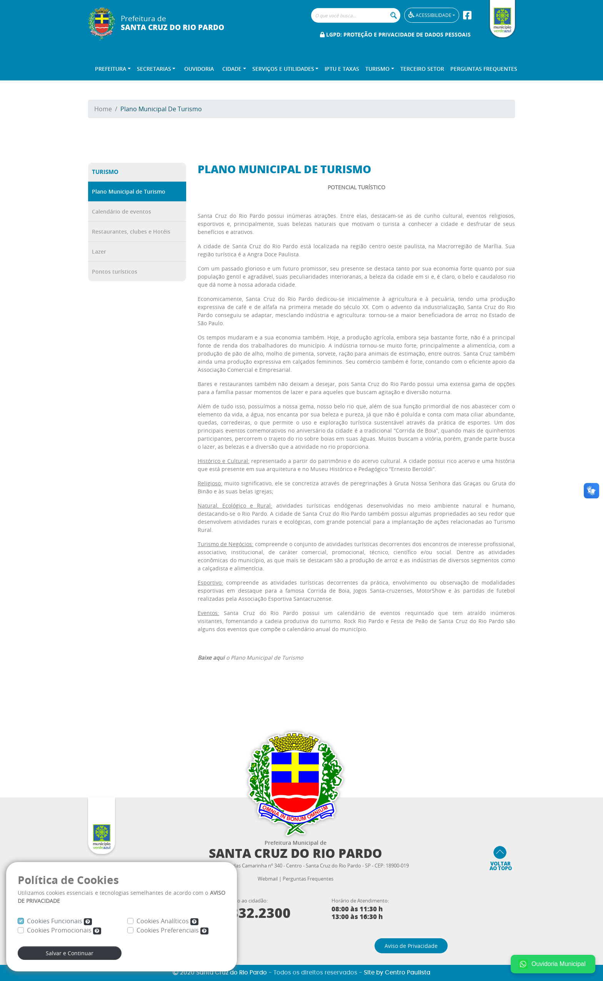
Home (103, 109)
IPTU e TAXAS (342, 68)
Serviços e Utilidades (283, 68)
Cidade (232, 68)
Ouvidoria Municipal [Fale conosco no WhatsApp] (552, 964)
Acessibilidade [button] (429, 15)
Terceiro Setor (422, 68)
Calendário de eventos (121, 211)
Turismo (377, 68)
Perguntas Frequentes (483, 68)
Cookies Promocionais (64, 930)
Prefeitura (110, 68)
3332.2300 (250, 913)
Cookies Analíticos (168, 921)
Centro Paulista (407, 973)
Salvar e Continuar (69, 953)
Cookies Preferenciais (173, 930)
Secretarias (154, 68)
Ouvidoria (199, 68)
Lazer (99, 251)
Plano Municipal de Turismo (128, 191)
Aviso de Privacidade (411, 945)
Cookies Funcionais (59, 921)
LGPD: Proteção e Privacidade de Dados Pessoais (395, 34)
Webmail (268, 878)
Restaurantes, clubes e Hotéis (131, 231)
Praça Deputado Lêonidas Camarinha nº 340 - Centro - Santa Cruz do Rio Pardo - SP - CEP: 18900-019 (295, 865)
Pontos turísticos (114, 271)
